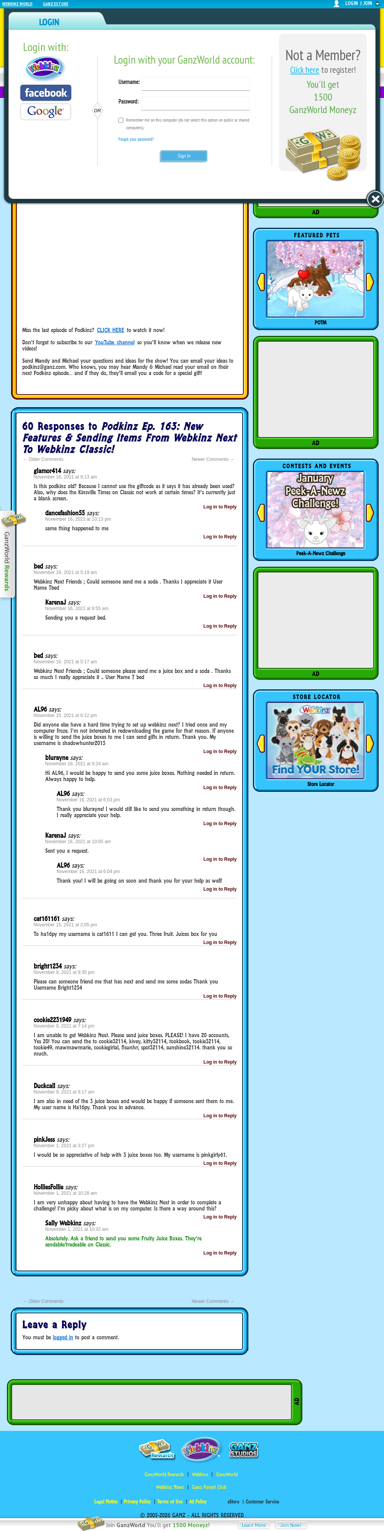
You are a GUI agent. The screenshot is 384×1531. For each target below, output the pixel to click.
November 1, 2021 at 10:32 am (76, 1229)
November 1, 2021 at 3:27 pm (64, 1145)
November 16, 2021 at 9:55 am (76, 608)
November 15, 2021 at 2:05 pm (65, 924)
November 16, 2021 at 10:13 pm (78, 519)
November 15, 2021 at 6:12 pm (65, 715)
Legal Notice (105, 1502)
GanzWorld (227, 1474)
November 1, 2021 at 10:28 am (65, 1193)
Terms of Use (169, 1502)
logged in (63, 1337)
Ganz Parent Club (209, 1487)
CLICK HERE (110, 330)
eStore (233, 1502)
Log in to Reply (220, 507)
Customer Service (262, 1502)
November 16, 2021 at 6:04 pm (88, 871)
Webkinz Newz (170, 1487)
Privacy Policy (137, 1502)
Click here (304, 69)
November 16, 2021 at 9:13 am (65, 477)
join (368, 3)
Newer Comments (213, 459)
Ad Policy (198, 1502)
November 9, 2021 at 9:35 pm (64, 972)
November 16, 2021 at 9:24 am (76, 763)
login (351, 3)
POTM (321, 322)
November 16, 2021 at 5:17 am (65, 661)
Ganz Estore (55, 4)
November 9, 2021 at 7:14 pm (64, 1026)
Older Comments (43, 459)
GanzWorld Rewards (164, 1474)
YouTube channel (115, 342)
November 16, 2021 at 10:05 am (78, 841)
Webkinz (200, 1474)
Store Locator (320, 784)
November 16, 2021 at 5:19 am (65, 572)
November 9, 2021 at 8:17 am (64, 1092)
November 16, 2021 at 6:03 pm (88, 800)
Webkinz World (17, 4)
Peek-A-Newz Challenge (320, 553)
